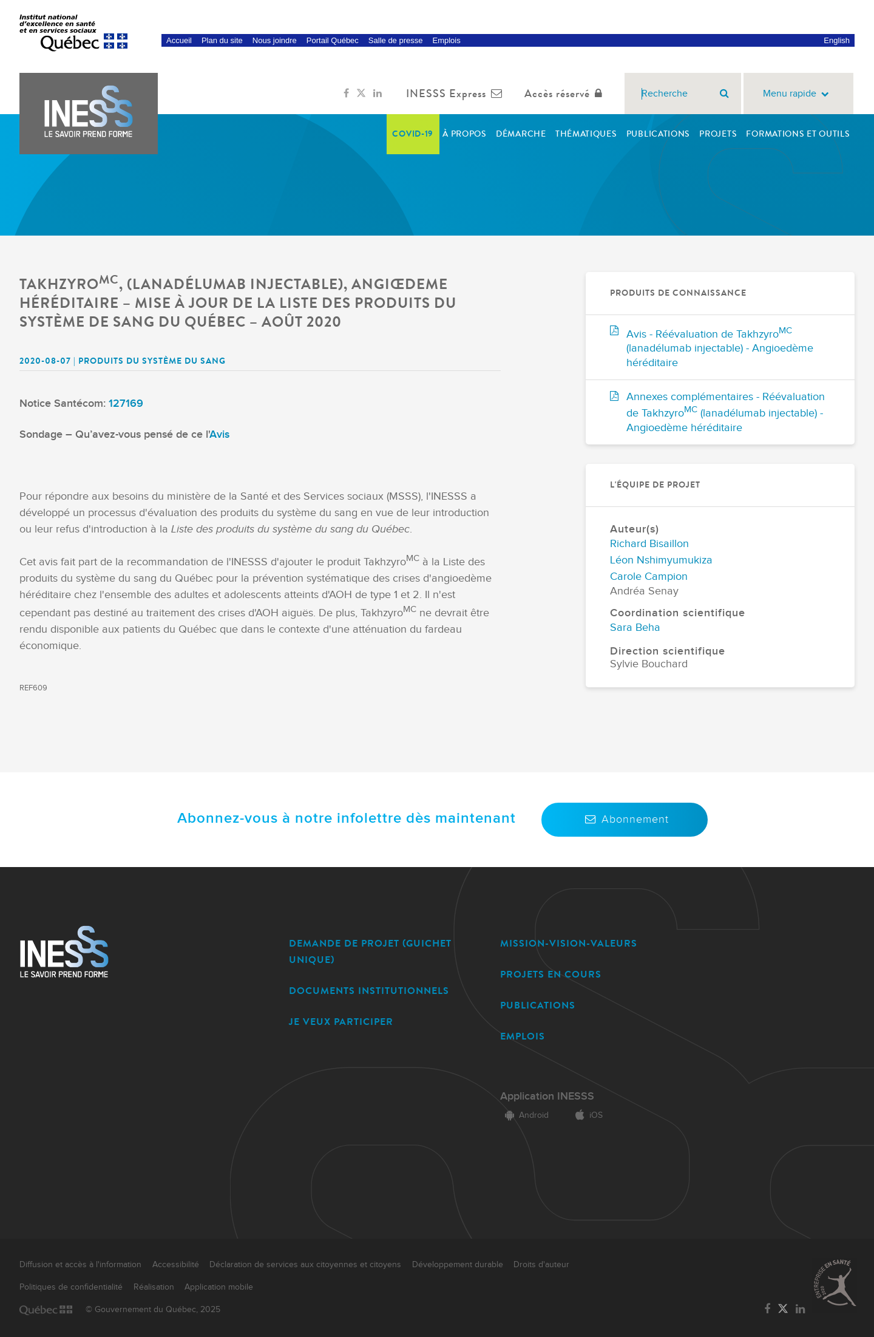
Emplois (446, 40)
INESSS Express (456, 93)
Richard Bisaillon (649, 543)
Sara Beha (635, 627)
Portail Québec (333, 40)
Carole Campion (649, 576)
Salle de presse (395, 40)
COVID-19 (412, 134)
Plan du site (222, 40)
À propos (464, 134)
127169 (126, 403)
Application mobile (219, 1287)
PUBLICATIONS (537, 1005)
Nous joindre (274, 40)
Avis (219, 434)
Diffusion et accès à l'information (80, 1265)
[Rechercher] (724, 93)
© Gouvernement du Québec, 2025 (153, 1310)
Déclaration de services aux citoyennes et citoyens (305, 1265)
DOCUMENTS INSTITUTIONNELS (369, 991)
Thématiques (586, 134)
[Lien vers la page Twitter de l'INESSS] (361, 93)
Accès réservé (566, 93)
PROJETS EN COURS (550, 974)
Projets (718, 134)
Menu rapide (798, 94)
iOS (587, 1115)
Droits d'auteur (541, 1265)
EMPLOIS (522, 1036)
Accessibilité (175, 1265)
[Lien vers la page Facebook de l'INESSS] (346, 93)
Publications (658, 134)
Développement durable (457, 1265)
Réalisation (154, 1287)
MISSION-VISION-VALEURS (568, 943)
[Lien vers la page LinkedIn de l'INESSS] (377, 93)
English (837, 40)
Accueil (179, 40)
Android (524, 1115)
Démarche (521, 134)
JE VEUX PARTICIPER (341, 1022)
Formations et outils (798, 134)
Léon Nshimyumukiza (661, 560)
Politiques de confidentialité (71, 1287)
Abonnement (624, 819)
